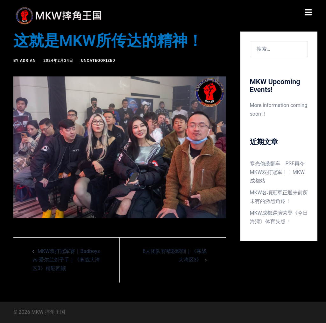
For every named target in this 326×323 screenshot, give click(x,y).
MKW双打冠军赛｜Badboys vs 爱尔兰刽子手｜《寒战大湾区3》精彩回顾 (66, 259)
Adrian (28, 60)
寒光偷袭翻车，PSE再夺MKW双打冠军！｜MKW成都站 (277, 172)
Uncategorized (98, 60)
